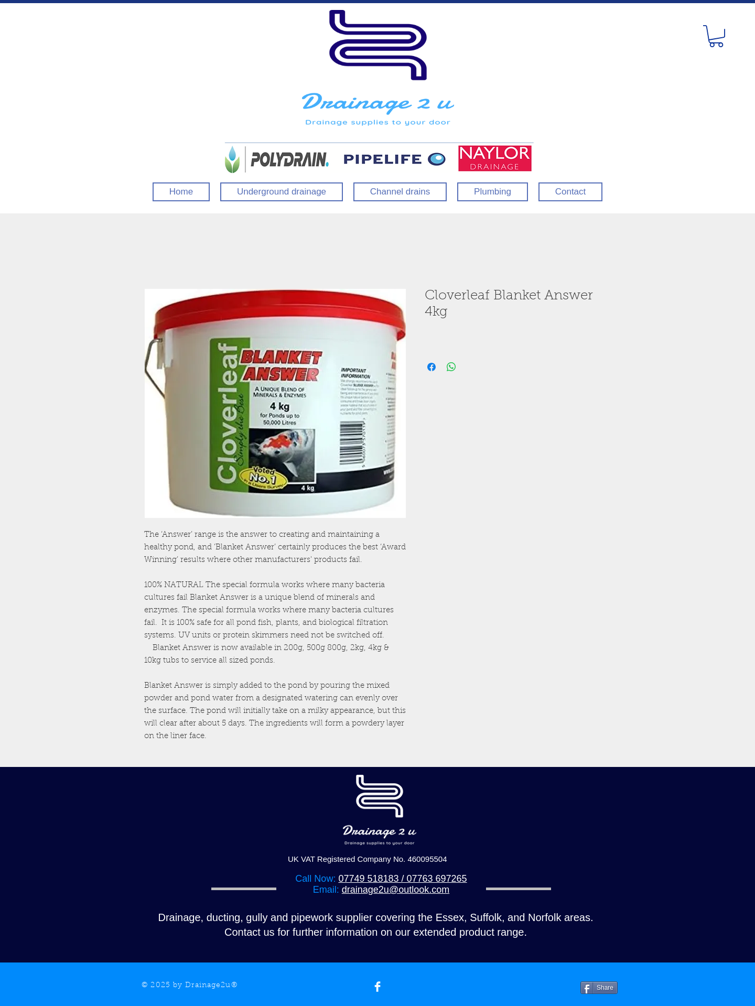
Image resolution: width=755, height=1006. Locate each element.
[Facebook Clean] (377, 986)
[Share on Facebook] (431, 367)
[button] (716, 36)
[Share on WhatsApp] (451, 367)
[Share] (599, 987)
